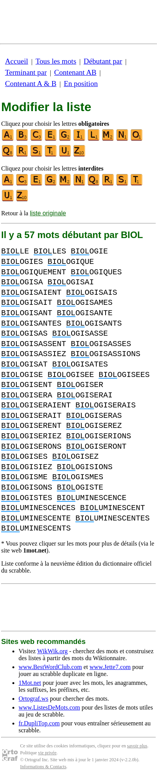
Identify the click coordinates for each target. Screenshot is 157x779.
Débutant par (103, 61)
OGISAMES (85, 302)
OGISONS (26, 487)
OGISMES (77, 477)
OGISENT (26, 385)
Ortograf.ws (33, 698)
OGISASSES (101, 344)
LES (50, 251)
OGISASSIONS (105, 354)
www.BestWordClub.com (50, 667)
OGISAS (24, 333)
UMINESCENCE (91, 498)
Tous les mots (56, 61)
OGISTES (26, 498)
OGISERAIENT (36, 405)
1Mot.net (30, 682)
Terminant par (26, 72)
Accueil (16, 61)
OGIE (89, 251)
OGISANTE (85, 313)
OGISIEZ (26, 467)
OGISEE (71, 375)
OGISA (22, 282)
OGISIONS (85, 467)
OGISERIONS (98, 436)
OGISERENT (31, 426)
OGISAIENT (31, 292)
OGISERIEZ (31, 436)
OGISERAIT (31, 416)
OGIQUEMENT (33, 272)
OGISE (22, 375)
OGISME (24, 477)
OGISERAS (94, 416)
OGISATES (80, 364)
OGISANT (26, 313)
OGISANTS (94, 323)
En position (81, 83)
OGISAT (24, 364)
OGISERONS (31, 446)
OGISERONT (96, 446)
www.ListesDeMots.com (49, 707)
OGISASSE (80, 333)
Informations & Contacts (43, 766)
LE (15, 251)
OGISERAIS (105, 405)
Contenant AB (75, 72)
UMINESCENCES (38, 508)
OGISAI (71, 282)
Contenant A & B (30, 83)
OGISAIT (26, 302)
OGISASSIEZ (33, 354)
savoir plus (137, 746)
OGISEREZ (94, 426)
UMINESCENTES (112, 518)
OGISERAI (85, 395)
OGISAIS (91, 292)
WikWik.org (52, 651)
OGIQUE (71, 262)
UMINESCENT (112, 508)
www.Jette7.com (110, 667)
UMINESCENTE (36, 518)
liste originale (48, 213)
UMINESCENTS (36, 528)
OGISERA (26, 395)
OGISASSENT (33, 344)
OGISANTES (31, 323)
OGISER (80, 385)
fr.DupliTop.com (39, 723)
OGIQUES (96, 272)
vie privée (47, 752)
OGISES (24, 456)
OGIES (22, 262)
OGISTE (80, 487)
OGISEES (124, 375)
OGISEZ (75, 456)
